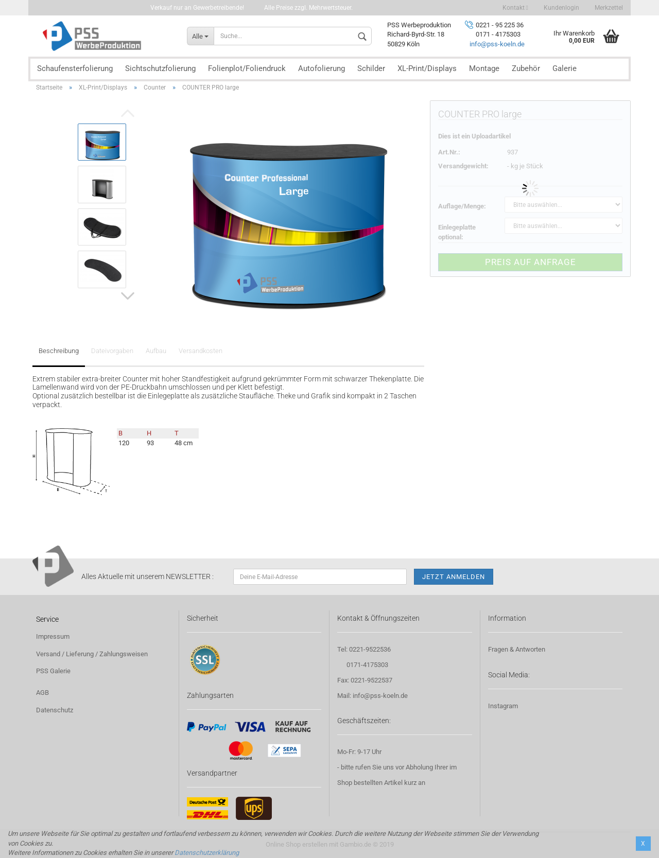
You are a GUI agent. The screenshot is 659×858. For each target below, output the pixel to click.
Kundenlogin (561, 7)
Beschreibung (59, 351)
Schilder (371, 68)
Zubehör (526, 68)
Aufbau (156, 351)
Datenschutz (54, 710)
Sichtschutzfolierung (160, 68)
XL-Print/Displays (427, 68)
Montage (484, 68)
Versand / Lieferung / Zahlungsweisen (92, 654)
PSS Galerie (53, 671)
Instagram (503, 706)
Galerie (564, 68)
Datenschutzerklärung (207, 852)
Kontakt (515, 7)
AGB (42, 692)
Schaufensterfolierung (75, 68)
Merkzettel (609, 7)
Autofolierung (321, 68)
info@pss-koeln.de (497, 44)
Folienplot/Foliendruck (247, 68)
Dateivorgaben (112, 351)
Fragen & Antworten (516, 649)
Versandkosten (200, 351)
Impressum (53, 636)
